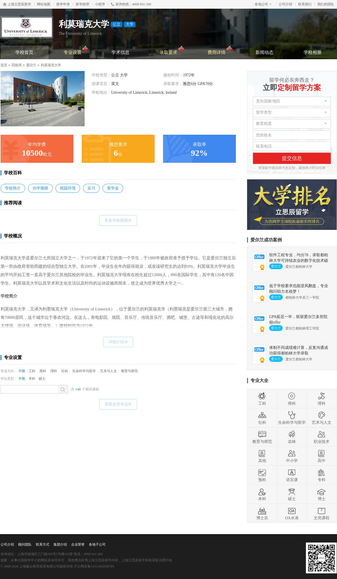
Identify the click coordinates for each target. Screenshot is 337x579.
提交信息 (292, 158)
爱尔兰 (31, 65)
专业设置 (77, 50)
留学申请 (63, 4)
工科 (32, 371)
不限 (21, 371)
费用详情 (221, 50)
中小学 (292, 456)
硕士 (42, 379)
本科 (32, 379)
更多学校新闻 (118, 220)
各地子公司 (97, 544)
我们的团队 (325, 4)
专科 (321, 475)
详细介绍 (118, 342)
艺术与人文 (108, 371)
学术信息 (120, 52)
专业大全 (259, 380)
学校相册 (313, 52)
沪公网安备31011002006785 (94, 566)
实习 (91, 188)
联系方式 (42, 544)
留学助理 (82, 4)
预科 (262, 475)
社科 (64, 371)
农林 (292, 437)
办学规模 (40, 188)
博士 (321, 494)
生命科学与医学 (84, 371)
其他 (262, 456)
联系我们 (305, 4)
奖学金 (113, 188)
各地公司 (263, 4)
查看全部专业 (118, 404)
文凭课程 (321, 513)
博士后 (262, 513)
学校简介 (13, 188)
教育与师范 (129, 371)
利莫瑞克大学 (51, 65)
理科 (53, 371)
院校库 (17, 65)
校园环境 (68, 188)
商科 (42, 371)
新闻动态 (264, 52)
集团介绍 (60, 544)
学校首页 (24, 52)
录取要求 (172, 50)
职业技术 (321, 437)
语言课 (292, 475)
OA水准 (291, 513)
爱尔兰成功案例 (266, 239)
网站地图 (43, 4)
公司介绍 (285, 4)
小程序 (100, 4)
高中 (321, 456)
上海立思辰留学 (17, 4)
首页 (4, 65)
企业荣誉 (78, 544)
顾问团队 (25, 544)
